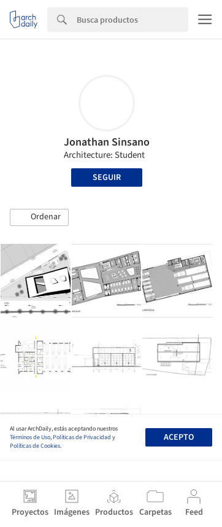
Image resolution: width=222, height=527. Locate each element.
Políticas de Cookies (35, 446)
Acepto (179, 437)
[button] (39, 217)
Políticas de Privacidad (82, 437)
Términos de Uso (30, 437)
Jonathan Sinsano (107, 142)
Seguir (107, 177)
